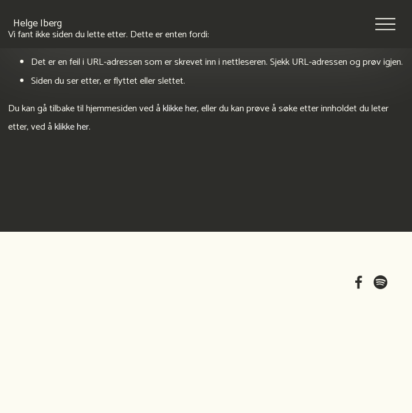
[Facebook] (359, 282)
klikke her (180, 108)
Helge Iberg (49, 35)
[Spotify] (380, 282)
